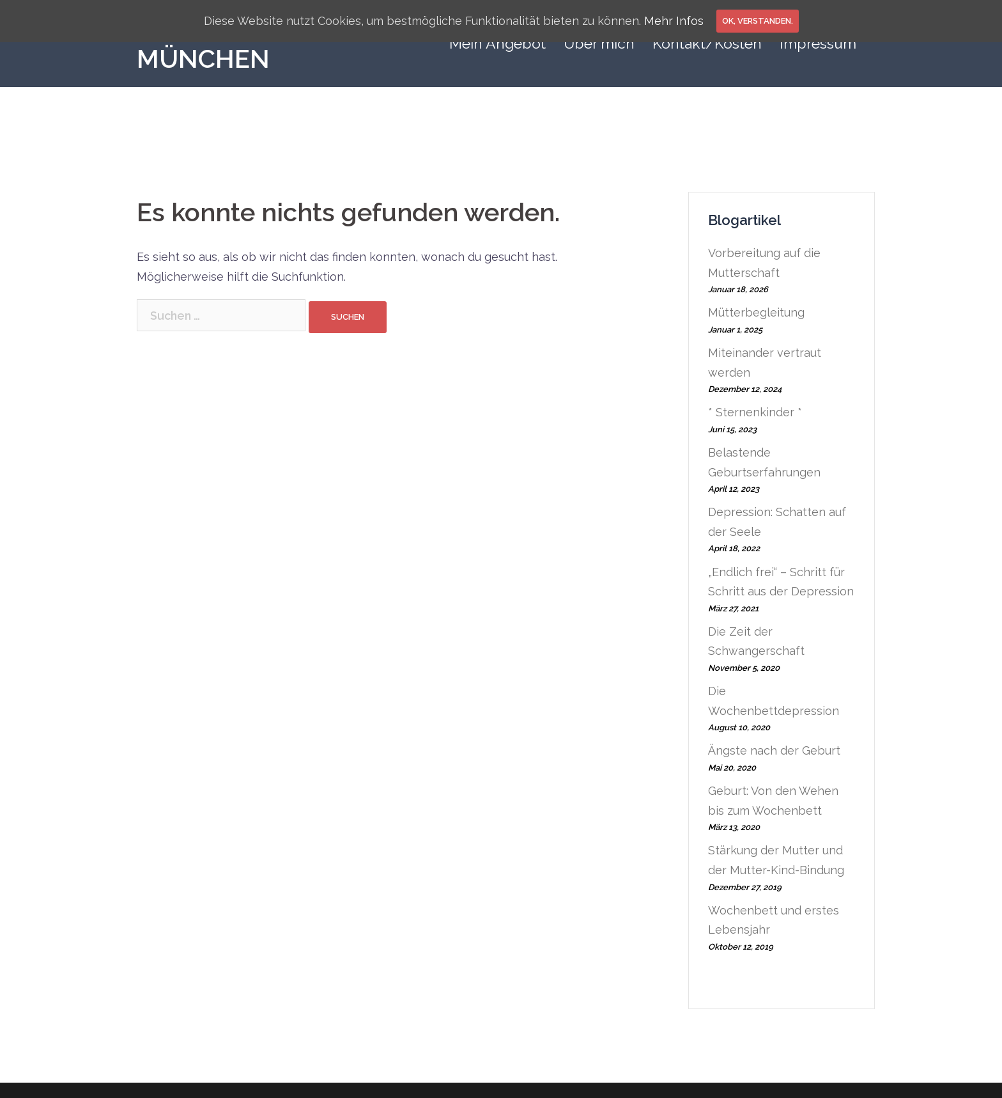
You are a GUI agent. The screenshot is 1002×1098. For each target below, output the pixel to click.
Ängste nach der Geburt (774, 750)
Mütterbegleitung (756, 312)
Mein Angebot (497, 43)
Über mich (599, 43)
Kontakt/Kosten (707, 43)
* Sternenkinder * (755, 412)
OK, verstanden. (757, 21)
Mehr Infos (674, 20)
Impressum (818, 43)
